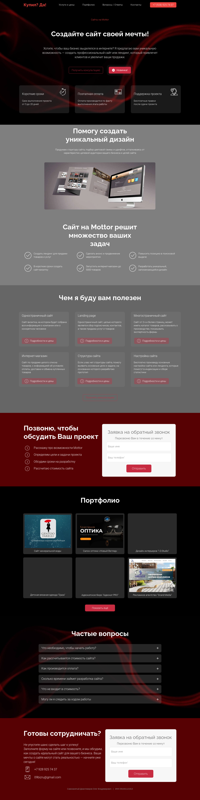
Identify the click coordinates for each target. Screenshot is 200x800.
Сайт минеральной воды (47, 551)
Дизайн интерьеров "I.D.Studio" (152, 551)
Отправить (139, 468)
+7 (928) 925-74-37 (163, 4)
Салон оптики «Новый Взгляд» (100, 551)
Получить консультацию (86, 70)
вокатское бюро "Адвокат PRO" (101, 595)
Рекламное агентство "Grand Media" (152, 595)
